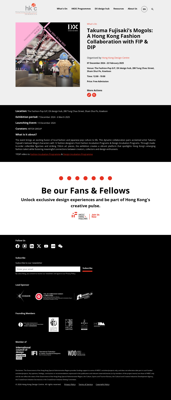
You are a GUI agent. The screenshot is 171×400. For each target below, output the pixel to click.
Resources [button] (158, 8)
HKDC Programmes (121, 8)
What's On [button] (102, 8)
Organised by (108, 57)
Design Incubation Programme (78, 154)
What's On (92, 24)
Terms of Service (86, 384)
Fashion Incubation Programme (45, 154)
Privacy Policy (70, 384)
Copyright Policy (102, 384)
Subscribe (87, 268)
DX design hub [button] (142, 8)
